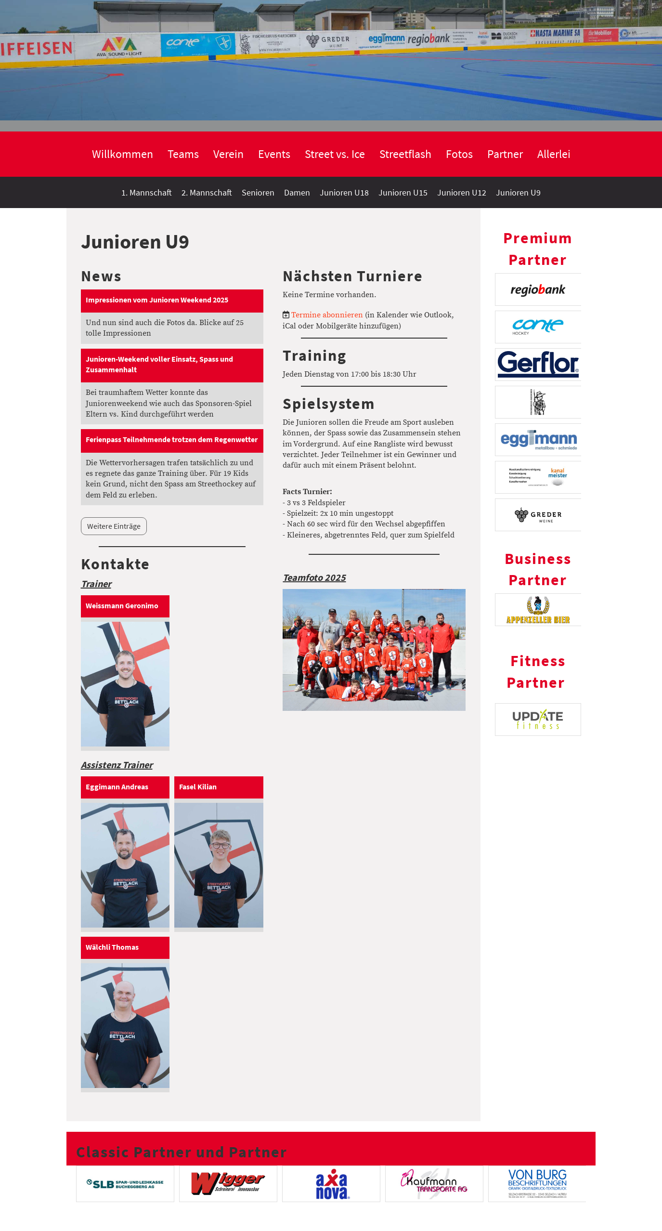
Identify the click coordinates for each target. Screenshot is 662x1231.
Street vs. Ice (335, 153)
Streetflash (405, 153)
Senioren (258, 192)
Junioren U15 (403, 192)
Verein (228, 153)
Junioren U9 (518, 192)
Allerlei (554, 153)
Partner (505, 153)
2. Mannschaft (207, 192)
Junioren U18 (344, 192)
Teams (183, 153)
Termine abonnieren (327, 315)
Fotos (459, 153)
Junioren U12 (461, 192)
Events (274, 153)
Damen (297, 192)
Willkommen (122, 153)
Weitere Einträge (114, 526)
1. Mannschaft (146, 192)
